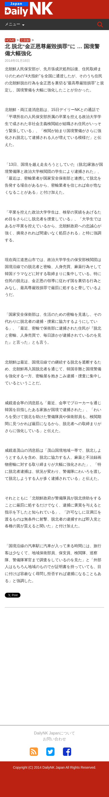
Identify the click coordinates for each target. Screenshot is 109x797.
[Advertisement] (54, 669)
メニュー (12, 24)
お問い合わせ (54, 739)
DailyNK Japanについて (54, 733)
